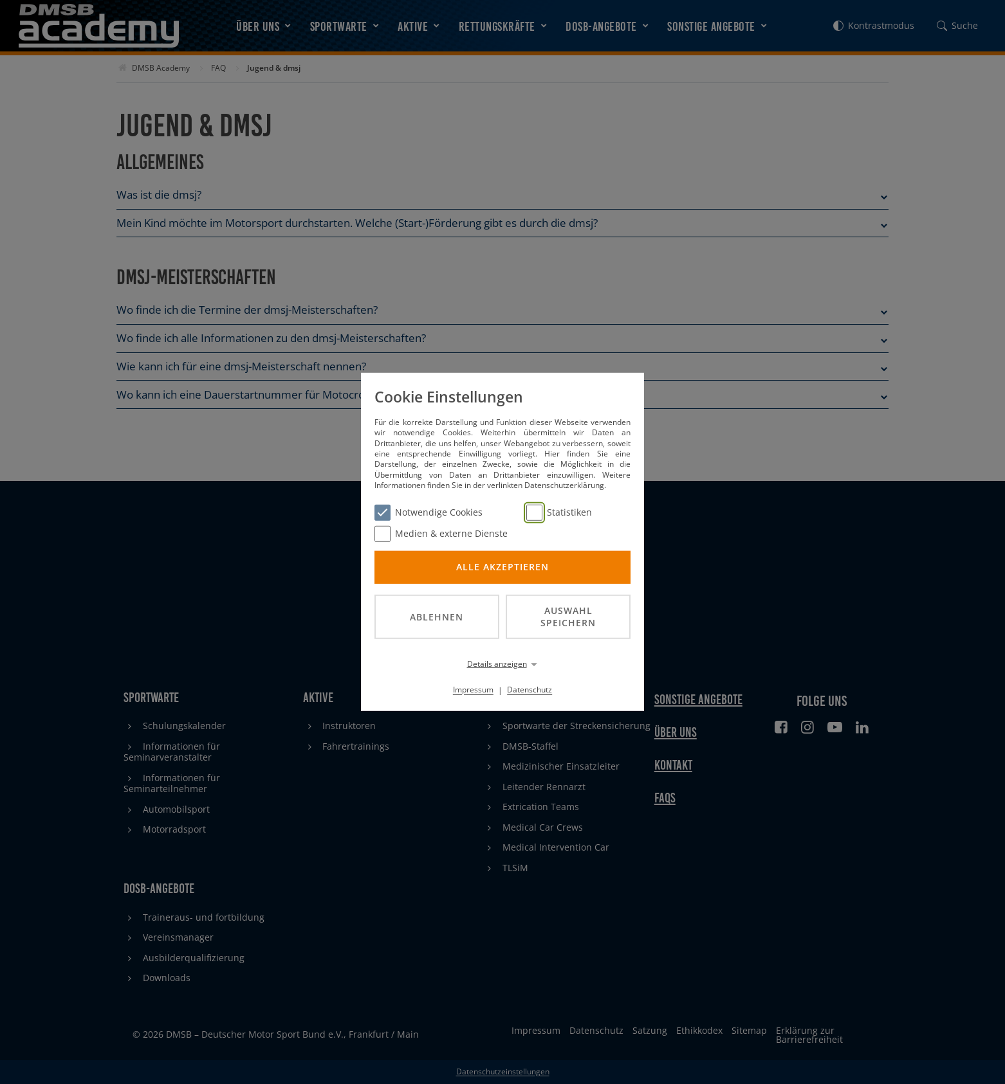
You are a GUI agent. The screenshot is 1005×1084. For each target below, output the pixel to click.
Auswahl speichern (568, 616)
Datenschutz (529, 689)
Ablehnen (436, 616)
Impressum (473, 689)
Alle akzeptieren (502, 567)
